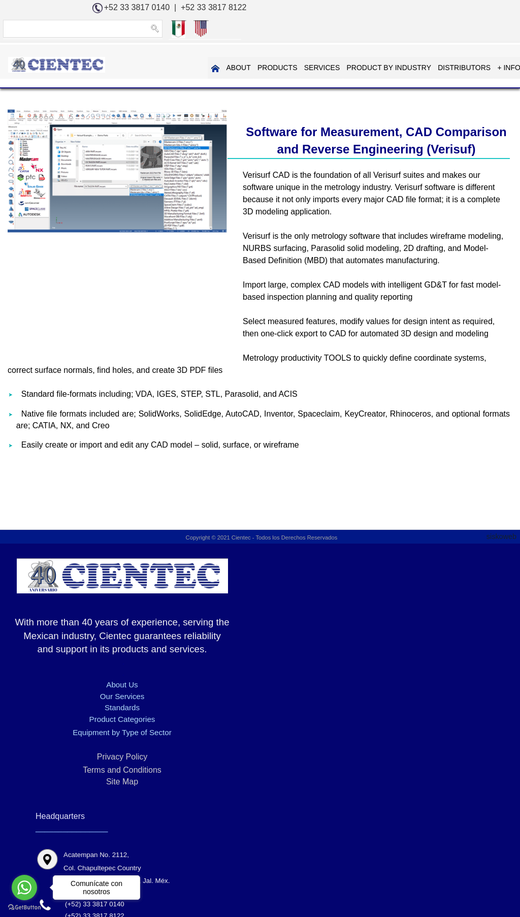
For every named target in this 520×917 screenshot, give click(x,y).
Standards (86, 739)
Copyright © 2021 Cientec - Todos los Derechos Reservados (260, 541)
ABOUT (148, 68)
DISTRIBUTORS (371, 68)
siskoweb (503, 539)
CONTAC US (491, 68)
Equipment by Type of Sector (87, 764)
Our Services (86, 728)
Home (89, 844)
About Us (87, 716)
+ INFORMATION (432, 68)
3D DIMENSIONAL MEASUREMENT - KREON (203, 844)
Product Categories (86, 751)
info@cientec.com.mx (443, 677)
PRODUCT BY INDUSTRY (296, 68)
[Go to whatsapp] (24, 887)
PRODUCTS (187, 68)
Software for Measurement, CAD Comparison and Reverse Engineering (153, 859)
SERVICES (231, 68)
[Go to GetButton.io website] (24, 907)
